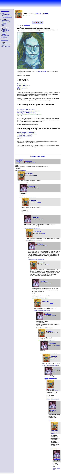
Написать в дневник (7, 15)
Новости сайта (5, 20)
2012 (25, 15)
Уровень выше (24, 182)
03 (28, 15)
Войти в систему (5, 11)
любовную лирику (41, 71)
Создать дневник (6, 14)
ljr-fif (3, 25)
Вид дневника (5, 35)
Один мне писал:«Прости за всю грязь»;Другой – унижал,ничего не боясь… (24, 86)
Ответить (17, 170)
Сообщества (4, 37)
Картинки (4, 33)
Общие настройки (6, 21)
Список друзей (5, 30)
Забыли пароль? (6, 43)
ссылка (33, 162)
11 (27, 15)
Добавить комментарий (38, 156)
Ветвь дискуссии (23, 170)
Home (2, 13)
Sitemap (4, 23)
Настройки (4, 29)
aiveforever (27, 25)
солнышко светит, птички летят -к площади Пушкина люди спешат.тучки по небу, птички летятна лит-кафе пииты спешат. (27, 134)
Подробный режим (7, 17)
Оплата (4, 24)
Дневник (4, 31)
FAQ (3, 45)
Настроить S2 (4, 40)
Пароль (4, 34)
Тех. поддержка (6, 46)
